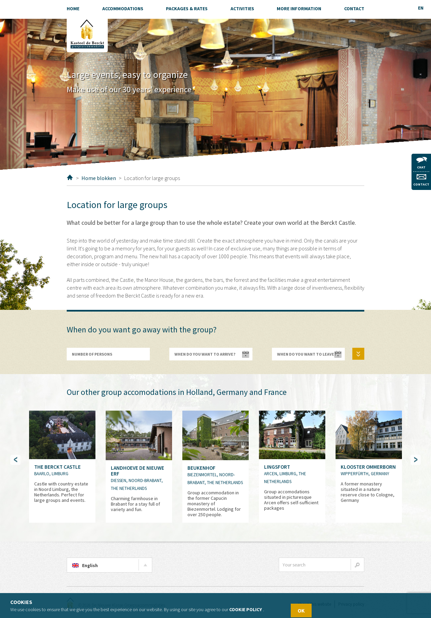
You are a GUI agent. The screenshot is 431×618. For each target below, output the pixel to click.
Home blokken (98, 178)
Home (70, 177)
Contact (421, 180)
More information (299, 8)
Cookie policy (245, 609)
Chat (421, 163)
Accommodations (122, 8)
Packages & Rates (187, 8)
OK (301, 610)
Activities (242, 8)
